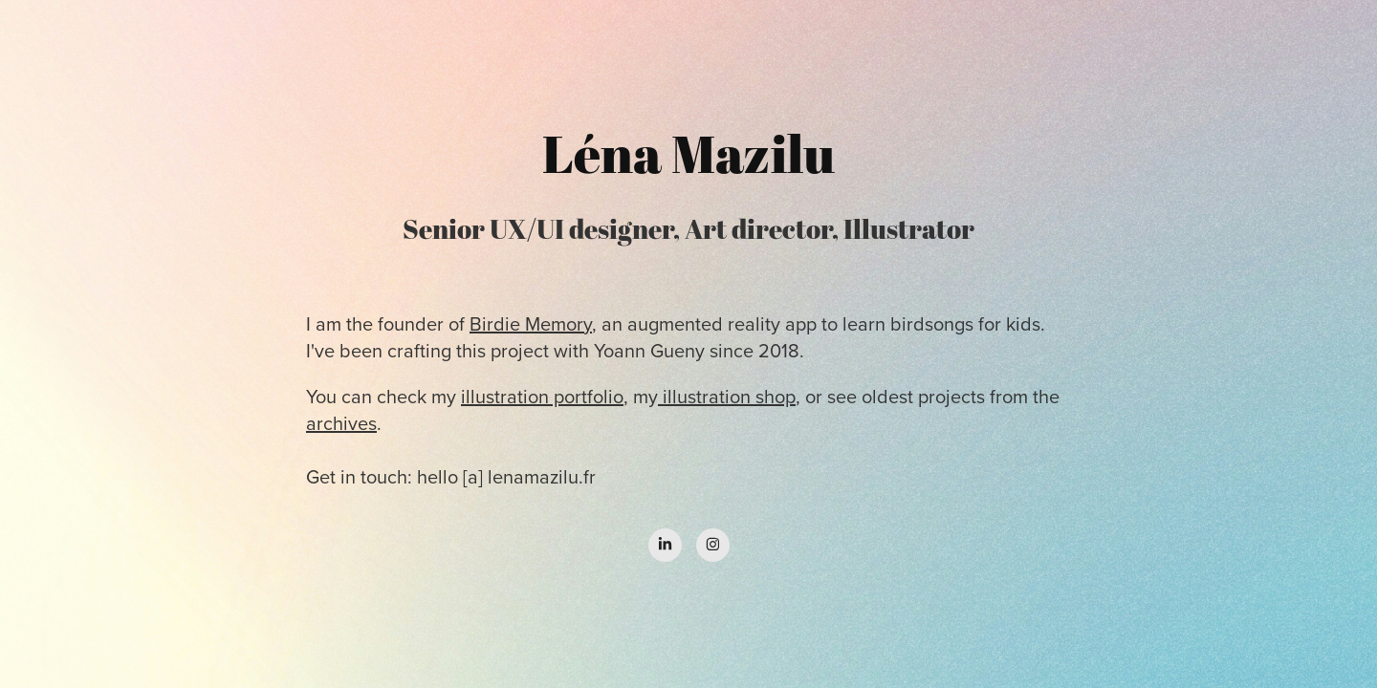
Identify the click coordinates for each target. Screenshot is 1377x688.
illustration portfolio (542, 396)
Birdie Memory (531, 323)
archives (341, 423)
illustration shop (727, 396)
